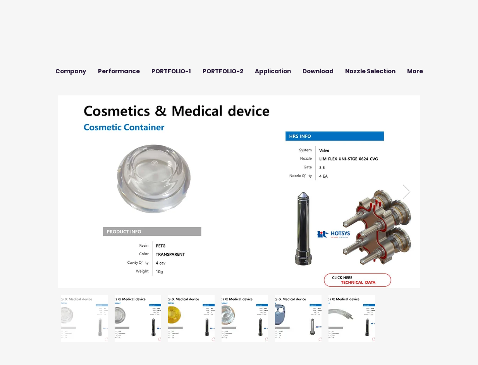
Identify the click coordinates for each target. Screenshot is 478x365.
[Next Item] (406, 191)
